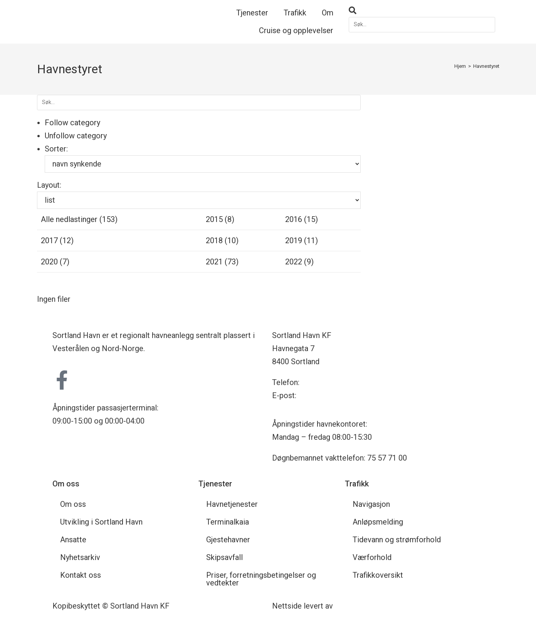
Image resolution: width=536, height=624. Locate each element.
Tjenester (252, 12)
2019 (301, 240)
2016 (301, 219)
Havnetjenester (232, 504)
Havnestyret (486, 66)
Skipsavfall (224, 557)
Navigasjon (371, 504)
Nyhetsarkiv (80, 557)
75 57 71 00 (321, 382)
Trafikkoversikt (378, 575)
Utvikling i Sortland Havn (101, 521)
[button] (422, 10)
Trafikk (295, 12)
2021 (222, 261)
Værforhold (372, 557)
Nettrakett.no (357, 606)
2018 (222, 240)
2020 (55, 261)
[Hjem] (460, 66)
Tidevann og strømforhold (397, 539)
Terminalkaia (227, 521)
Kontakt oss (80, 575)
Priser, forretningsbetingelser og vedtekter (261, 578)
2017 (57, 240)
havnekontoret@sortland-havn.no (354, 395)
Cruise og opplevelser (296, 30)
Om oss (73, 504)
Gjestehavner (228, 539)
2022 (299, 261)
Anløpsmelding (378, 521)
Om (327, 12)
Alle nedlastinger (79, 219)
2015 (220, 219)
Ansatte (73, 539)
